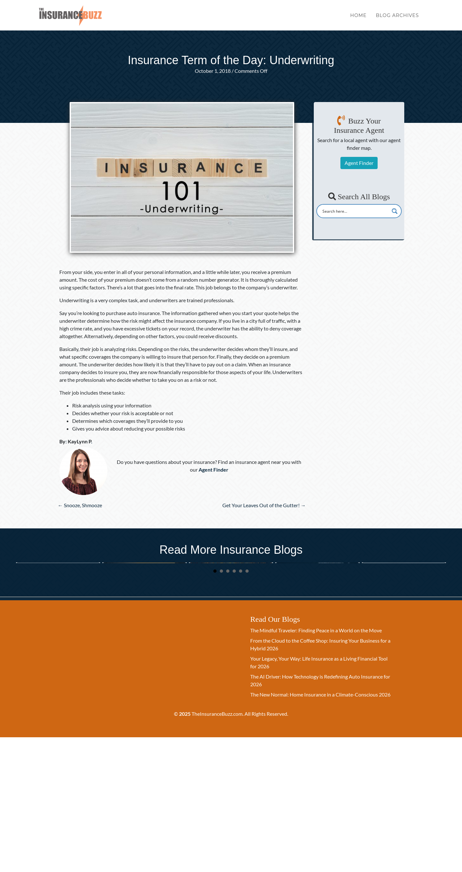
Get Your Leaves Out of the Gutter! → (264, 505)
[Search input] (354, 211)
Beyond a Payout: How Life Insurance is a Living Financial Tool (315, 640)
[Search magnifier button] (394, 211)
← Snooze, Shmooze (80, 505)
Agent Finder (359, 163)
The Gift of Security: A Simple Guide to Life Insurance (398, 640)
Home (358, 18)
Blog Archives (397, 18)
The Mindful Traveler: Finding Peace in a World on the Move (316, 765)
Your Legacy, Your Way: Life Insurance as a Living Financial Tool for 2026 (56, 640)
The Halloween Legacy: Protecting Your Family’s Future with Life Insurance (143, 640)
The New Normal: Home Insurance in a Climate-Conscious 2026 (320, 829)
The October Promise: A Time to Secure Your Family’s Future (227, 640)
